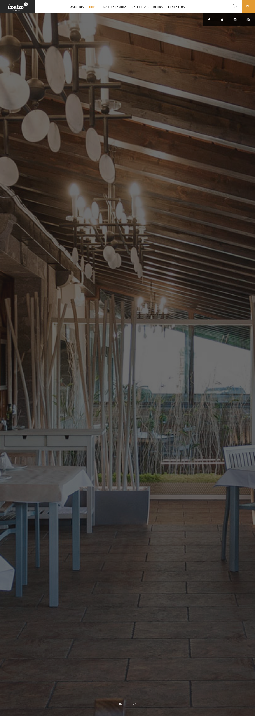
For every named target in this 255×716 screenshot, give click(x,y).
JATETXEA (139, 7)
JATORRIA (77, 7)
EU (248, 6)
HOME (93, 7)
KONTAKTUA (176, 7)
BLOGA (158, 7)
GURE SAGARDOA (114, 7)
